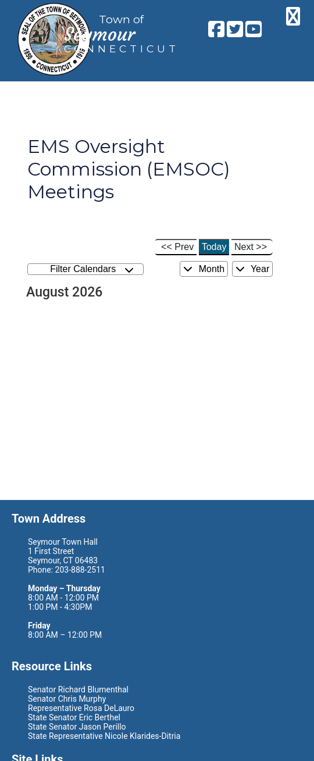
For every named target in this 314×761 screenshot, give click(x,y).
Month (203, 269)
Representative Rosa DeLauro (81, 708)
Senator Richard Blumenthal (78, 689)
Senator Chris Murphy (67, 698)
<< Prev (177, 247)
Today (214, 247)
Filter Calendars (92, 269)
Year (252, 269)
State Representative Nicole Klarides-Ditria (104, 736)
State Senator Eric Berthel (74, 717)
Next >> (250, 247)
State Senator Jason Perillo (77, 726)
